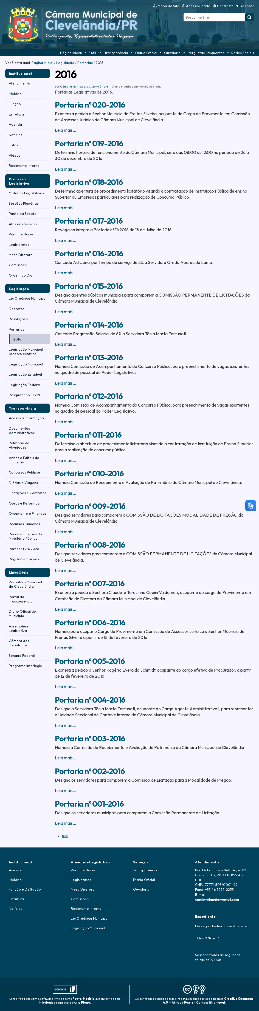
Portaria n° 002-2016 (90, 771)
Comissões (80, 899)
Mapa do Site (168, 6)
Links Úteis (18, 572)
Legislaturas (81, 879)
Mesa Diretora (83, 889)
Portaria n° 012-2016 (88, 396)
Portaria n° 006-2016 (90, 622)
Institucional (20, 73)
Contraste (225, 6)
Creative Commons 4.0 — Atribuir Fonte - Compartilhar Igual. (208, 1000)
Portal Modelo (83, 999)
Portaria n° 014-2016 (89, 325)
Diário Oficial (146, 52)
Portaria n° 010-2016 (89, 473)
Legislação (65, 62)
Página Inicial (71, 52)
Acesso (15, 870)
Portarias (85, 62)
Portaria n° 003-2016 (90, 738)
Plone (85, 1002)
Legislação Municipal (88, 928)
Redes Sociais (242, 52)
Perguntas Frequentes (206, 52)
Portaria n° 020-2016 (90, 104)
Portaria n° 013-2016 (89, 357)
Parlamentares (83, 870)
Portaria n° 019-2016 (89, 143)
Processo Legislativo (19, 181)
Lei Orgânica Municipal (89, 918)
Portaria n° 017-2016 (88, 221)
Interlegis (46, 1002)
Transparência (116, 52)
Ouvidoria (172, 52)
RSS (65, 836)
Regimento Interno (86, 908)
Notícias (15, 908)
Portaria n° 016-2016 (89, 253)
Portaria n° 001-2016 (89, 804)
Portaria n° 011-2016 (88, 435)
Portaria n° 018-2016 (89, 182)
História (15, 879)
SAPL (93, 52)
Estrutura (16, 899)
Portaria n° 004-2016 (90, 700)
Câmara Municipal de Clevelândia (84, 86)
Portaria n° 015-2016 (88, 286)
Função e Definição (25, 889)
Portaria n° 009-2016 (90, 506)
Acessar (247, 6)
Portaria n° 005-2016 (90, 661)
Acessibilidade (198, 6)
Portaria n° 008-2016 (90, 545)
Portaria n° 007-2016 (89, 583)
